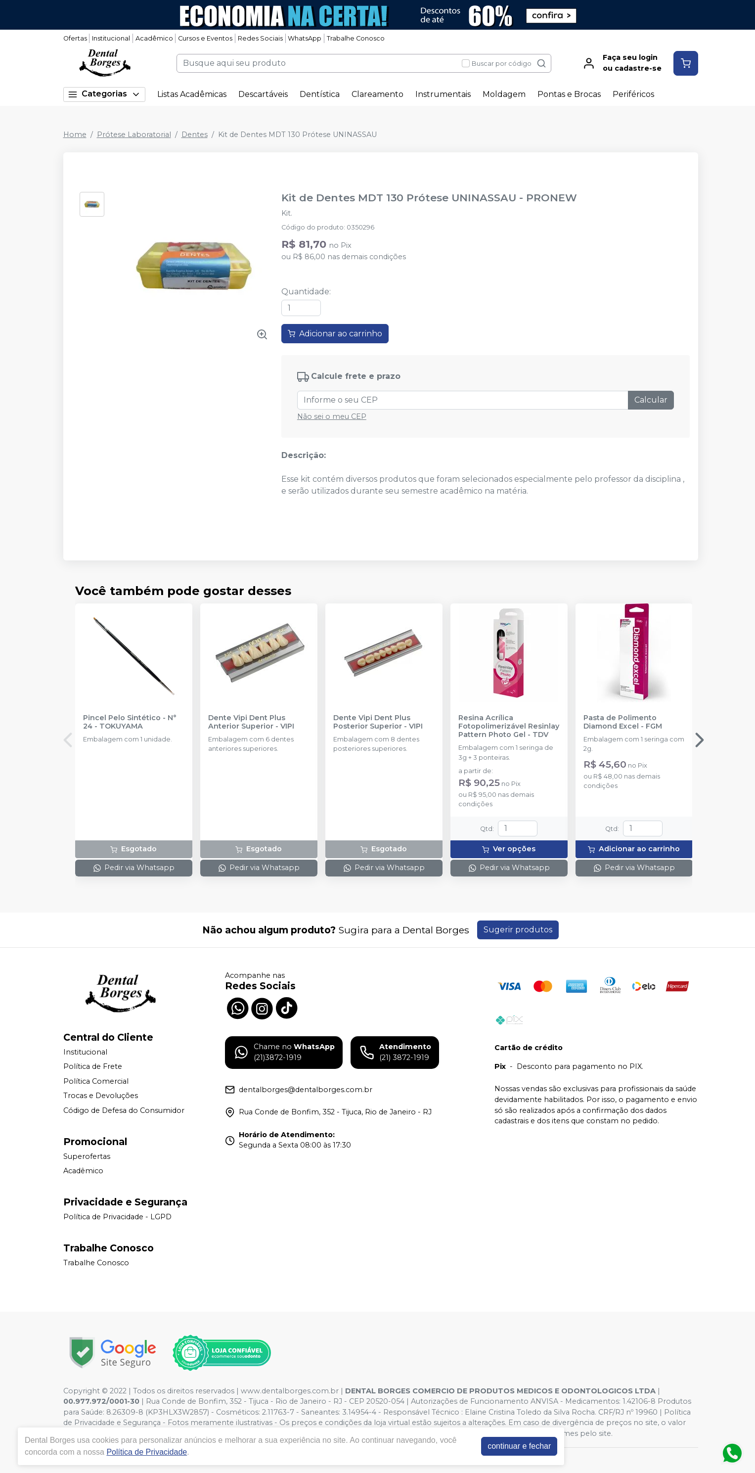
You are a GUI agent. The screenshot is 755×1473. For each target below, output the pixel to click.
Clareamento (377, 94)
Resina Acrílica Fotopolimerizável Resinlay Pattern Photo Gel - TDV (508, 726)
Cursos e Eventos (205, 38)
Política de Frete (92, 1066)
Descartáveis (263, 94)
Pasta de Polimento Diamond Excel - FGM (622, 722)
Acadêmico (154, 38)
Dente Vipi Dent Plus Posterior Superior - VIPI (378, 722)
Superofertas (86, 1156)
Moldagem (504, 94)
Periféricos (633, 94)
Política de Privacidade (146, 1452)
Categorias (104, 94)
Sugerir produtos (518, 929)
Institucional (111, 38)
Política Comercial (96, 1081)
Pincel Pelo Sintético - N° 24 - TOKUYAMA (130, 722)
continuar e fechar (519, 1446)
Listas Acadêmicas (191, 94)
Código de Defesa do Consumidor (123, 1110)
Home (75, 134)
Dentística (320, 94)
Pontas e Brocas (569, 94)
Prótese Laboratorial (134, 134)
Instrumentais (443, 94)
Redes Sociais (260, 38)
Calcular (650, 400)
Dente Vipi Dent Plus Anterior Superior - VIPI (251, 722)
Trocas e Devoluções (100, 1096)
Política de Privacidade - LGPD (117, 1216)
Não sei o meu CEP (331, 416)
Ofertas (75, 38)
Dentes (194, 134)
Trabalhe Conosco (356, 38)
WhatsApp (304, 38)
